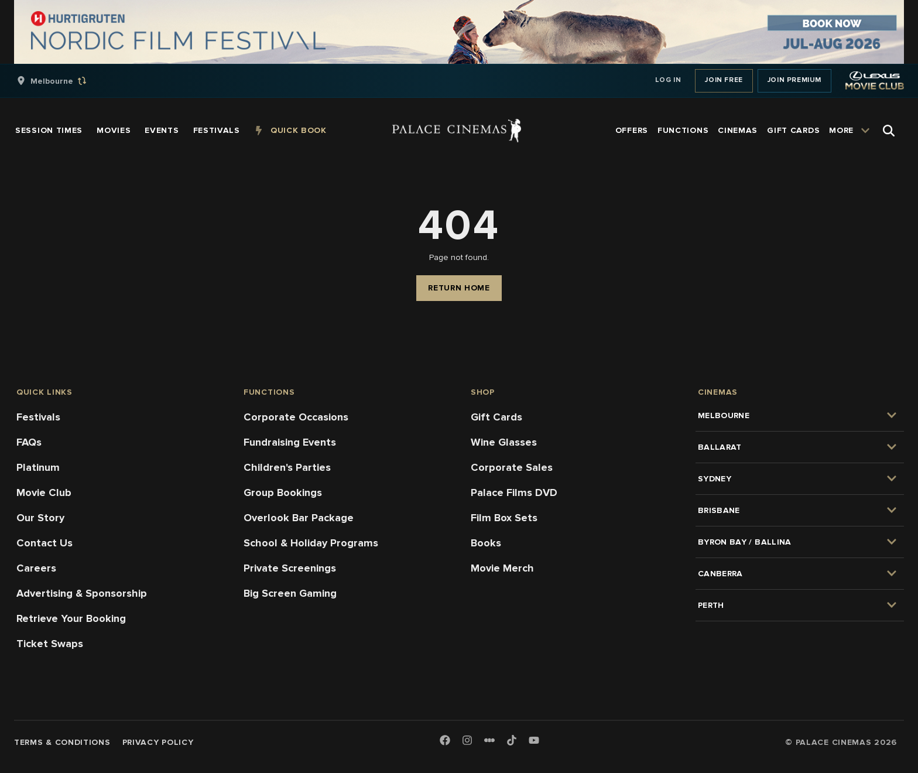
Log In (668, 80)
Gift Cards (496, 417)
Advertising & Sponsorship (81, 593)
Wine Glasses (504, 442)
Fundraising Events (290, 442)
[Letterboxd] (489, 740)
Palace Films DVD (514, 492)
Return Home (459, 288)
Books (486, 542)
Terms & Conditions (62, 742)
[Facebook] (445, 741)
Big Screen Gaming (290, 593)
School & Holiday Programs (311, 542)
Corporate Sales (512, 467)
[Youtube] (534, 741)
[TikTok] (511, 740)
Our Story (40, 517)
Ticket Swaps (49, 643)
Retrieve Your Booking (71, 618)
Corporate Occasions (296, 417)
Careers (36, 568)
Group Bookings (283, 492)
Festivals (38, 417)
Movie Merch (502, 568)
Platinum (38, 467)
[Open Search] (889, 130)
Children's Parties (287, 467)
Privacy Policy (158, 742)
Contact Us (44, 542)
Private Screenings (290, 568)
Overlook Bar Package (299, 517)
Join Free (723, 80)
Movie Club (43, 492)
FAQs (29, 442)
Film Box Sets (504, 517)
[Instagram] (467, 741)
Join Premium (794, 80)
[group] (64, 80)
